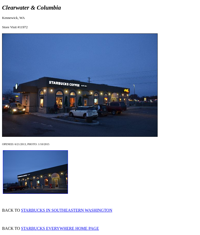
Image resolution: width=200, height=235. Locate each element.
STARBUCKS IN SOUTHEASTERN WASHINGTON (66, 210)
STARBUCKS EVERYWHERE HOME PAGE (60, 228)
